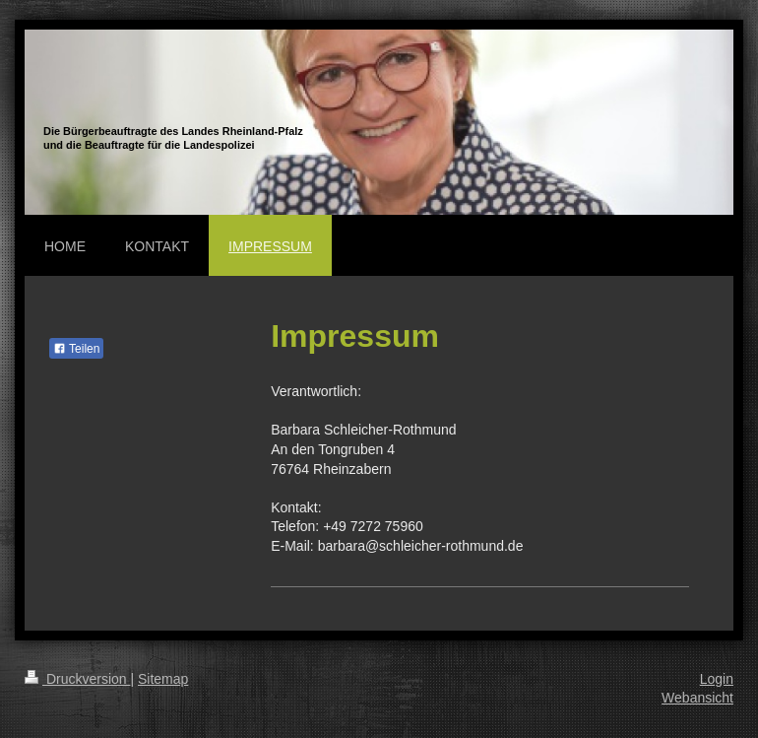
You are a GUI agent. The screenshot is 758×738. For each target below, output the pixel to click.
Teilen (76, 349)
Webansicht (697, 697)
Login (716, 679)
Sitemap (163, 679)
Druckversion (77, 679)
